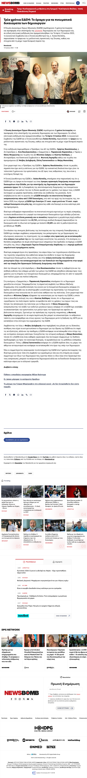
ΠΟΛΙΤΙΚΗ (46, 3)
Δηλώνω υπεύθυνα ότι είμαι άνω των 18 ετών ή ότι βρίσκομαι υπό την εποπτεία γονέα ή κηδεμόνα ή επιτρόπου (64, 701)
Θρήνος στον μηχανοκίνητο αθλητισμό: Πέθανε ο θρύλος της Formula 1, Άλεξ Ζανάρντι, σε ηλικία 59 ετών (54, 503)
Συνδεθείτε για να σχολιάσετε (17, 440)
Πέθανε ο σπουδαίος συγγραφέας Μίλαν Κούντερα (25, 375)
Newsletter (18, 463)
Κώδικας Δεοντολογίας (42, 718)
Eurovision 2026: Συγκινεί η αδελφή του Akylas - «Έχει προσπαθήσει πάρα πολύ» (41, 572)
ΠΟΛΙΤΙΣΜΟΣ (5, 111)
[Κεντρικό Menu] (84, 3)
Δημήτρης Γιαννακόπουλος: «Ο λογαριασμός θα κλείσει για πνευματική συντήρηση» (11, 536)
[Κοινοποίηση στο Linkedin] (22, 121)
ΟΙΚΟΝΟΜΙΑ (54, 3)
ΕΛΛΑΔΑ (38, 3)
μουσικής (39, 31)
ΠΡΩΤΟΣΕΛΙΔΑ (70, 3)
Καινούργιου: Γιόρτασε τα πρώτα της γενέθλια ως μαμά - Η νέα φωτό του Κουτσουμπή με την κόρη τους (56, 654)
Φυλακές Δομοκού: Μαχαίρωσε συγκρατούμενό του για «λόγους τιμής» (43, 581)
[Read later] (84, 111)
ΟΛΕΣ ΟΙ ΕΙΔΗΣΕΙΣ (28, 3)
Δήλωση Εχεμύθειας (26, 718)
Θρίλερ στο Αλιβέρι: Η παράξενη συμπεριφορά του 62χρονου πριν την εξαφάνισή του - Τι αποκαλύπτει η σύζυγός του (32, 538)
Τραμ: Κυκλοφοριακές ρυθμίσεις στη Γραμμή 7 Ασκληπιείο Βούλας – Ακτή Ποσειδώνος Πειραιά (50, 10)
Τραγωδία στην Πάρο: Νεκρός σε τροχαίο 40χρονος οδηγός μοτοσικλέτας (38, 607)
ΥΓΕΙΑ (62, 3)
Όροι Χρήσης (14, 718)
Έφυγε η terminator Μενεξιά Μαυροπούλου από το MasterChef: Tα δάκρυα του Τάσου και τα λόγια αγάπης (33, 654)
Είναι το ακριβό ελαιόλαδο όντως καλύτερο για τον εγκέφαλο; (39, 588)
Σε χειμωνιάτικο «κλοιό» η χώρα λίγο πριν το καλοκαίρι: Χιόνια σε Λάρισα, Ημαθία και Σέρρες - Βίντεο (10, 504)
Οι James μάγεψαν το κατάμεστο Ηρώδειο (22, 379)
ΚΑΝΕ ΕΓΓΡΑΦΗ (65, 708)
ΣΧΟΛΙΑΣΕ (71, 111)
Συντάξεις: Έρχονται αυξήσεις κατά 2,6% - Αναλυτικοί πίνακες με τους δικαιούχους (54, 537)
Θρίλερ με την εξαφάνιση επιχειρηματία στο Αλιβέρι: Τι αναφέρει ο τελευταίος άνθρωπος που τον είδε (10, 656)
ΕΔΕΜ (30, 473)
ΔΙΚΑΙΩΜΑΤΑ (19, 473)
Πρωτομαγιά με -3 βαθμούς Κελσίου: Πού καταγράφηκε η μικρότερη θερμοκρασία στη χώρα (42, 597)
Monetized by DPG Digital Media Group (49, 754)
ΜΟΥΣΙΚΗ (8, 473)
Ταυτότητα (4, 718)
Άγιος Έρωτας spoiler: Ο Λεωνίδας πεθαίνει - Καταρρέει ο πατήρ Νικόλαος (74, 503)
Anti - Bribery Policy (71, 718)
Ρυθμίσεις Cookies (56, 718)
